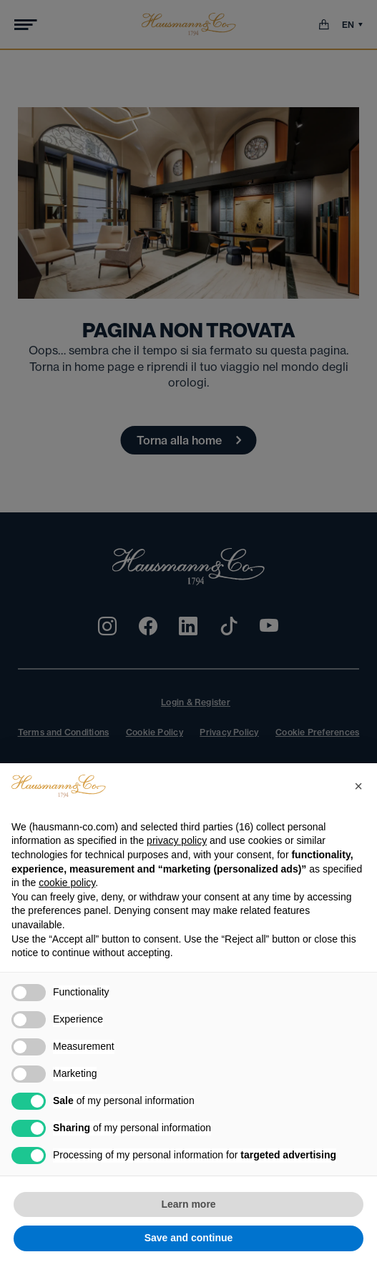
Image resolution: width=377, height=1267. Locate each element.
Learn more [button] (188, 1204)
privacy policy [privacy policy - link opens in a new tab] (177, 840)
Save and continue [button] (189, 1237)
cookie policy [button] (67, 882)
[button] (358, 786)
